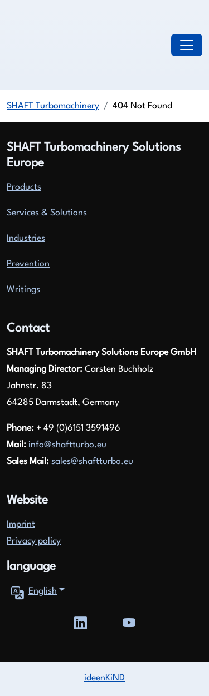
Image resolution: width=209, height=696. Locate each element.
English (32, 592)
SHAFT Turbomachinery (53, 106)
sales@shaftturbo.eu (92, 461)
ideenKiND (104, 678)
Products (24, 187)
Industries (26, 238)
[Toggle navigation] (186, 45)
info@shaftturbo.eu (67, 445)
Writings (23, 289)
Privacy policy (34, 541)
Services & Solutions (47, 213)
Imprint (21, 524)
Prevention (28, 264)
